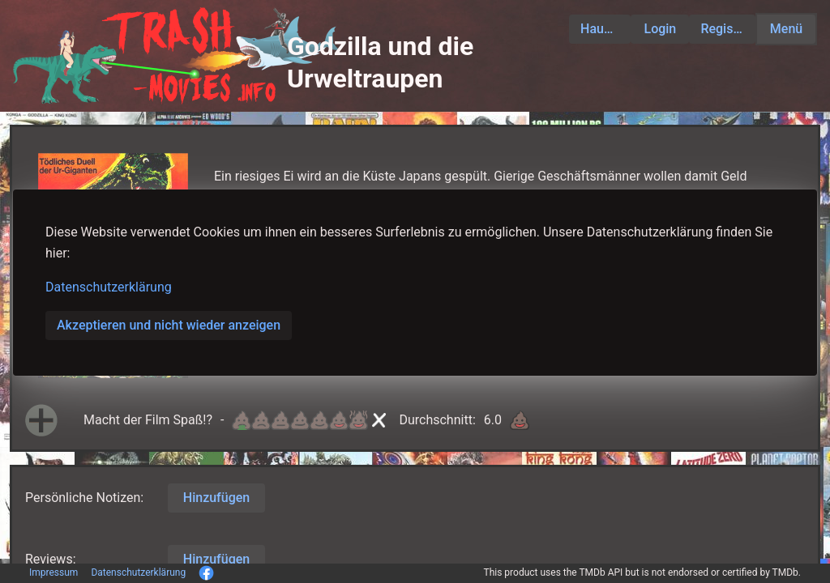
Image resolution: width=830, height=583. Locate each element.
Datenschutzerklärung (108, 287)
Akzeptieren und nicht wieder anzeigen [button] (168, 325)
